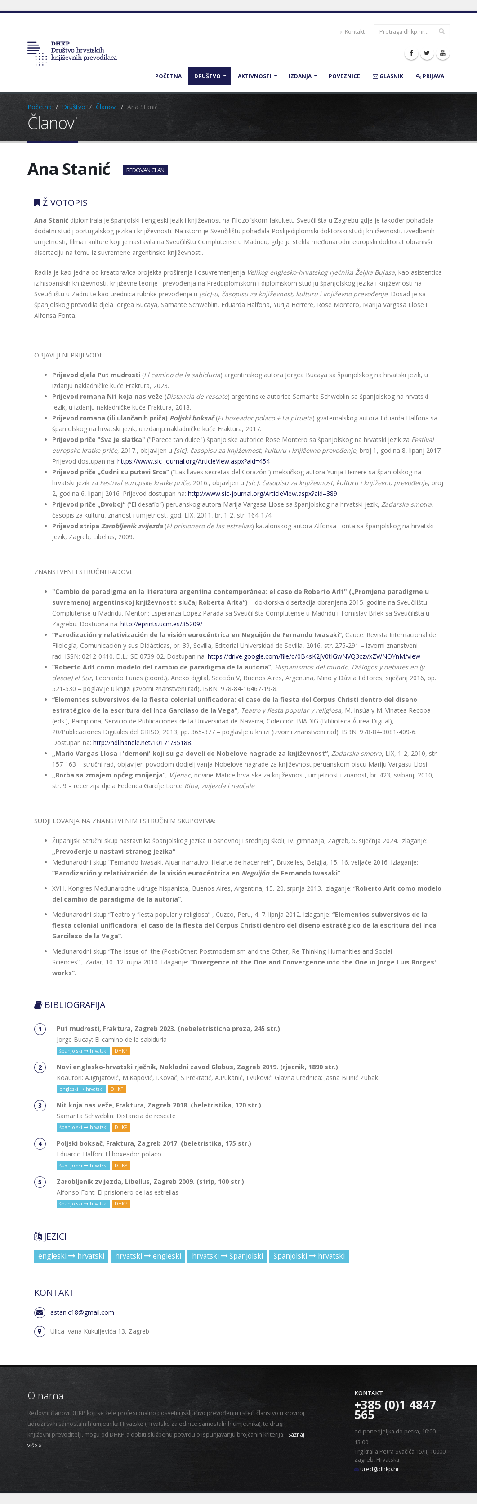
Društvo (207, 76)
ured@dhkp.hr (379, 1469)
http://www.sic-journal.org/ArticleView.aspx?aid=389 (262, 493)
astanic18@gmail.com (82, 1312)
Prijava (430, 76)
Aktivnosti (255, 76)
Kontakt (352, 32)
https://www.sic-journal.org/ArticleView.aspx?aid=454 (193, 461)
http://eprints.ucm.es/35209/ (161, 624)
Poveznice (344, 76)
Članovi (106, 107)
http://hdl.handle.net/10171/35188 (142, 742)
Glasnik (388, 76)
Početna (168, 76)
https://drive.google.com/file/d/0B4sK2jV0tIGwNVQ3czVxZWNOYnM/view (314, 656)
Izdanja (300, 76)
